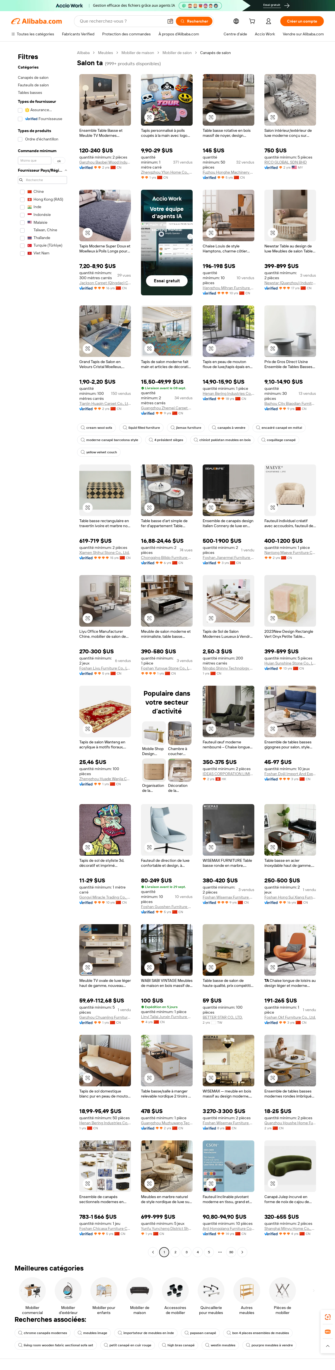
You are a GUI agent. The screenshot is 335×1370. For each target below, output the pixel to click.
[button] (170, 21)
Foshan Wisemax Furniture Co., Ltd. (228, 897)
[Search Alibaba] (121, 21)
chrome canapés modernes (42, 1333)
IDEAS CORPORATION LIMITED (228, 774)
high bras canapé (178, 1345)
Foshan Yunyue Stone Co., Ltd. (167, 668)
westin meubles (220, 1345)
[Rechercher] (194, 21)
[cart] (253, 22)
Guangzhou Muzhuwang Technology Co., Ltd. (167, 1123)
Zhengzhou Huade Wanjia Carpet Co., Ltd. (105, 779)
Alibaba (83, 52)
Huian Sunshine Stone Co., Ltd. (290, 663)
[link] (327, 1317)
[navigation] (42, 653)
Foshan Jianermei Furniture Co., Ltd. (228, 557)
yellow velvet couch (99, 452)
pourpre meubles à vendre (269, 1345)
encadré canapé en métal (279, 427)
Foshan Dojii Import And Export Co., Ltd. (290, 774)
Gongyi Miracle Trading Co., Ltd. (105, 897)
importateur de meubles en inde (146, 1333)
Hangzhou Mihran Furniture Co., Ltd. (228, 288)
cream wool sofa (96, 427)
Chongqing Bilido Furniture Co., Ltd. (167, 557)
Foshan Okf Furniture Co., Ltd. (290, 1017)
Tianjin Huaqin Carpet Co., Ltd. (105, 403)
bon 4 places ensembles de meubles (258, 1333)
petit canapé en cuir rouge (127, 1345)
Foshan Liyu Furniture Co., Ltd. (105, 668)
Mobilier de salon (177, 52)
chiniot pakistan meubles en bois (222, 440)
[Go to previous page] (153, 1252)
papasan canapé (200, 1333)
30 (231, 1252)
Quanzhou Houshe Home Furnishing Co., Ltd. (290, 1123)
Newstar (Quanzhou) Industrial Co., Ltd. (290, 283)
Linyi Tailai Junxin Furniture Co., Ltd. (167, 1016)
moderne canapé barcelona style (109, 440)
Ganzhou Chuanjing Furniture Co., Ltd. (105, 1017)
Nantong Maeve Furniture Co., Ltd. (290, 552)
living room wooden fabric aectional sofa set (55, 1345)
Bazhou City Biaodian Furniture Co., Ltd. (290, 403)
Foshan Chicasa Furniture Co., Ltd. (105, 1228)
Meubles (105, 52)
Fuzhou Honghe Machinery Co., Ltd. (228, 172)
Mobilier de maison (137, 52)
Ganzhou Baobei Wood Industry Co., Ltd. (105, 162)
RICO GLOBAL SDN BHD (285, 162)
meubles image (92, 1333)
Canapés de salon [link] (215, 52)
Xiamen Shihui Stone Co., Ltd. (104, 552)
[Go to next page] (242, 1252)
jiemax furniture (186, 427)
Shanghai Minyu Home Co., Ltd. (290, 1228)
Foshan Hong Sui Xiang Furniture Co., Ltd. (290, 897)
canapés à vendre (228, 427)
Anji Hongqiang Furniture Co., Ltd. (228, 1228)
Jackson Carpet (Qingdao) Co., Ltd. (105, 283)
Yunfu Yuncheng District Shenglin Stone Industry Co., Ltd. (167, 1228)
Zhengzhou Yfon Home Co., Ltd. (167, 172)
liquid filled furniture (141, 427)
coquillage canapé (278, 440)
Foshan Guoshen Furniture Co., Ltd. (167, 906)
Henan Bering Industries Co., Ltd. (228, 393)
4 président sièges (166, 440)
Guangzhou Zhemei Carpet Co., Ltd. (167, 408)
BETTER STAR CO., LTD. (223, 1017)
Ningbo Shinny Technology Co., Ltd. (228, 668)
